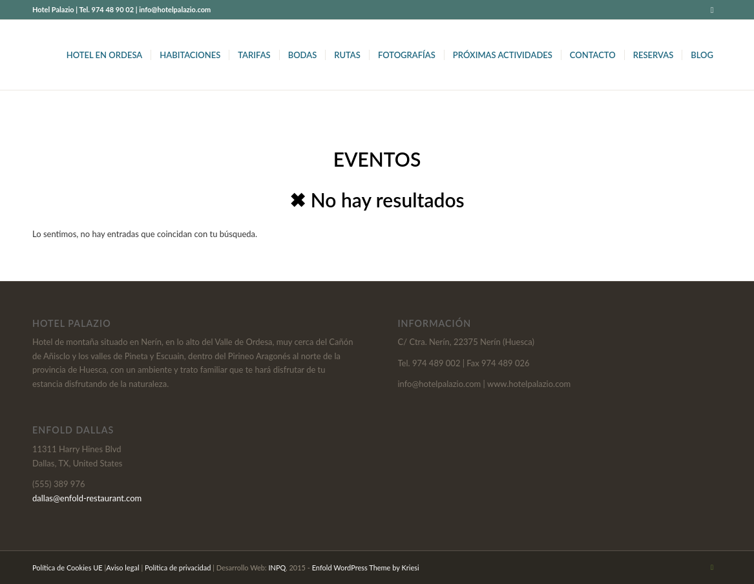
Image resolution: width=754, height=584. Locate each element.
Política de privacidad (178, 567)
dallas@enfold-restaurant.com (86, 498)
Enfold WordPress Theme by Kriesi (365, 567)
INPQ (277, 567)
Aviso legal (122, 567)
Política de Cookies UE (67, 567)
